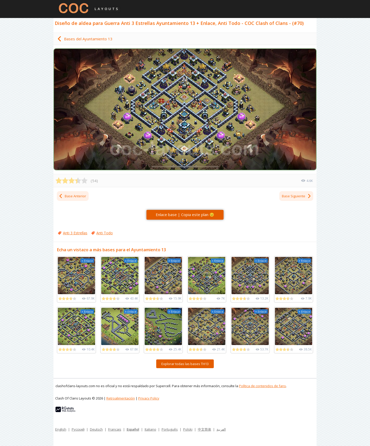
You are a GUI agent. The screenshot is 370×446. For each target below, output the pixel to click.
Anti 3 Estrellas (75, 232)
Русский (78, 429)
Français (114, 429)
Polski (187, 429)
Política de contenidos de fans (262, 386)
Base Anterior (72, 196)
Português (170, 429)
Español (133, 429)
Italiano (150, 429)
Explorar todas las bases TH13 (185, 363)
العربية (221, 429)
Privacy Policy (148, 398)
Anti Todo (104, 232)
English (60, 429)
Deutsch (96, 429)
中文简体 (204, 429)
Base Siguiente (296, 196)
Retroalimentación (120, 398)
